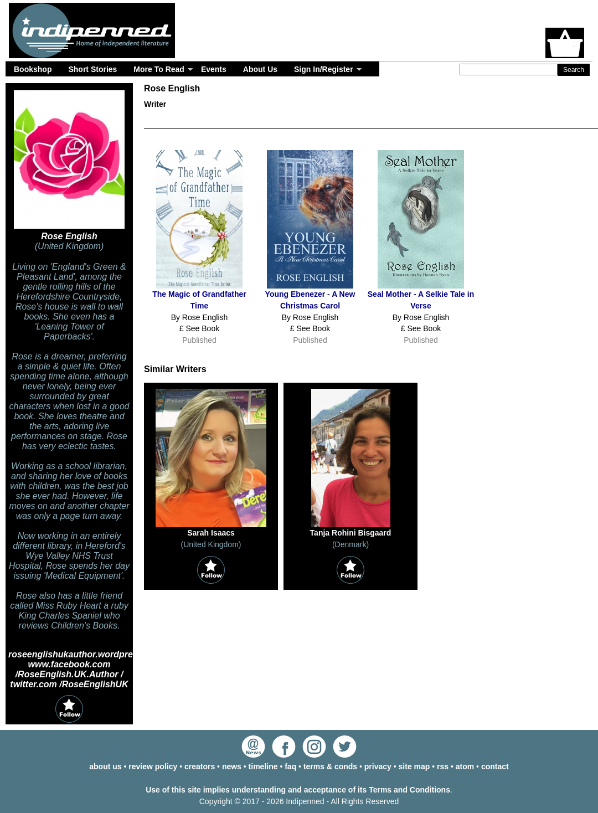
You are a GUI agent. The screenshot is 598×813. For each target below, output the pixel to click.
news (231, 766)
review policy (152, 766)
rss (442, 766)
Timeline (443, 121)
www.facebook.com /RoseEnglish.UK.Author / (69, 669)
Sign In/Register (323, 69)
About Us (260, 69)
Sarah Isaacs (211, 532)
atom (465, 766)
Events (213, 69)
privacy (377, 766)
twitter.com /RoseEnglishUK (69, 684)
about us (105, 766)
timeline (263, 766)
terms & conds (330, 766)
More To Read (158, 69)
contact (495, 766)
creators (199, 766)
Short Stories (92, 69)
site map (414, 766)
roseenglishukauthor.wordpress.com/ (87, 654)
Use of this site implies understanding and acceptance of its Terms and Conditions (298, 789)
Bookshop (32, 69)
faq (290, 766)
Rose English (69, 236)
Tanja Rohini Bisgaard (350, 532)
